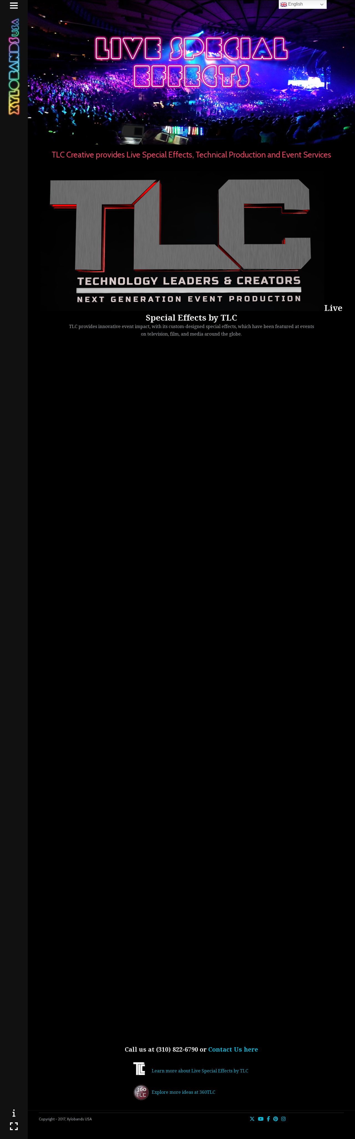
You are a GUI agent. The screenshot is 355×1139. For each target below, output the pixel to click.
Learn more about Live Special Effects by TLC (200, 1071)
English (291, 4)
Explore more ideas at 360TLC (183, 1092)
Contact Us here (233, 1049)
